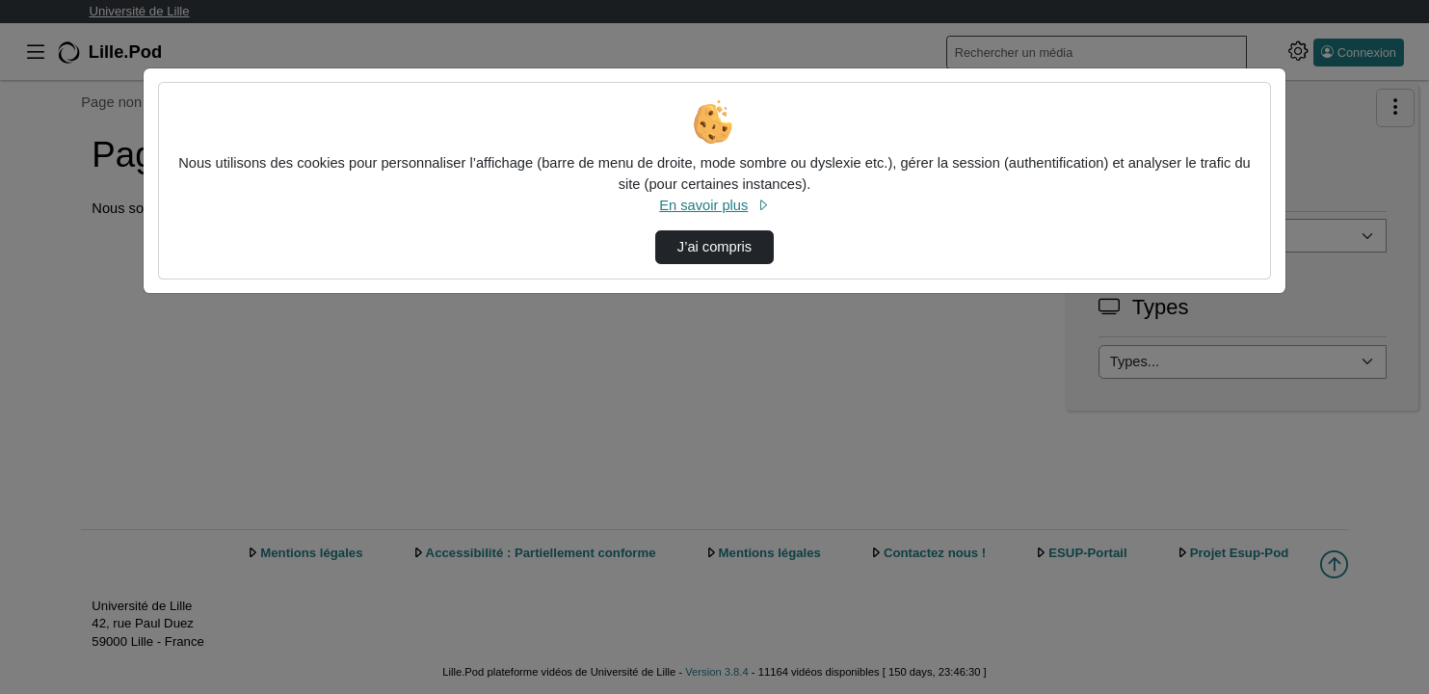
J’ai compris (714, 246)
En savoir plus (714, 205)
